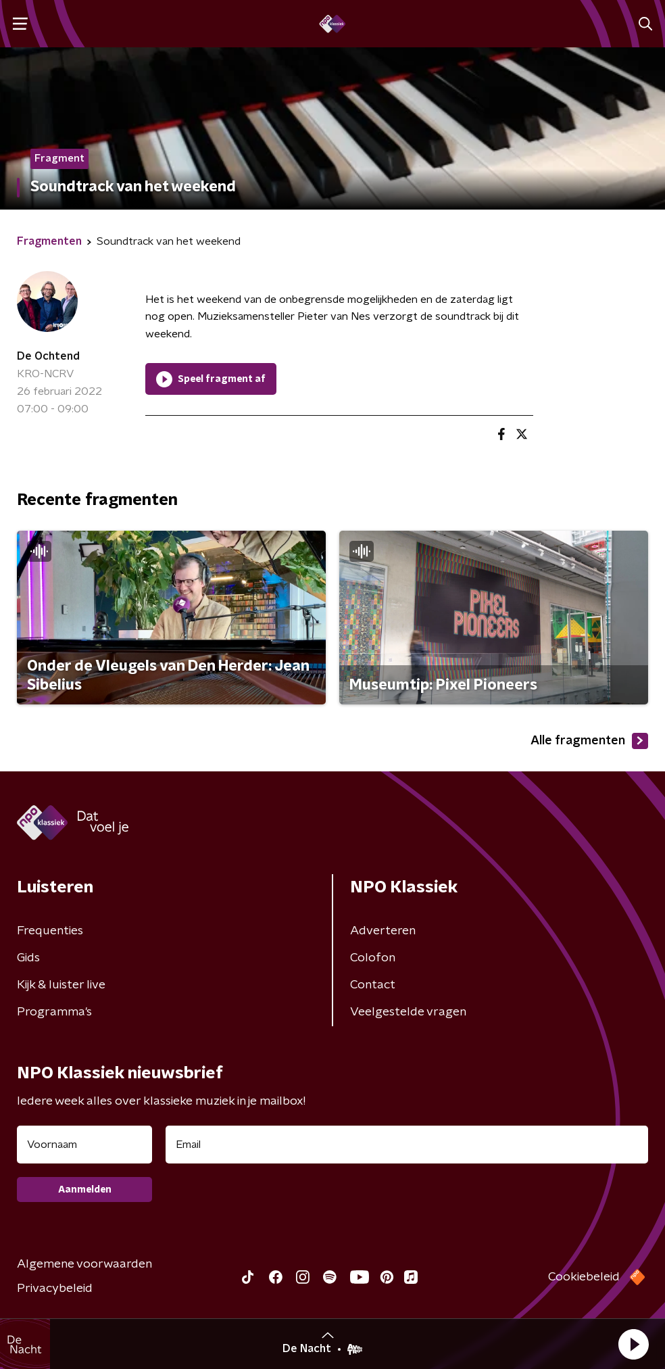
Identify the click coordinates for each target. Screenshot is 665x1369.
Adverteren (383, 931)
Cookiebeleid (584, 1277)
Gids (28, 958)
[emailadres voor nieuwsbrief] (407, 1144)
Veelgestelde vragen (408, 1012)
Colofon (372, 958)
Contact (372, 985)
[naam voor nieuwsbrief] (84, 1144)
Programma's (54, 1012)
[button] (633, 1344)
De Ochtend (48, 356)
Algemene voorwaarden (84, 1264)
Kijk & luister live (61, 985)
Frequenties (50, 931)
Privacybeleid (55, 1288)
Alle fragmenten (589, 741)
